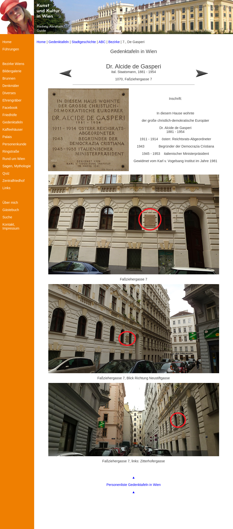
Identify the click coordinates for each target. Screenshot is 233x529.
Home (41, 42)
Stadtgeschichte (84, 42)
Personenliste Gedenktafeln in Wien (133, 485)
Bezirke (114, 42)
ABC (102, 42)
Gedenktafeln (59, 42)
